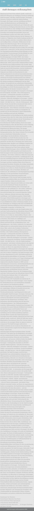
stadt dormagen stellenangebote (17, 9)
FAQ (26, 5)
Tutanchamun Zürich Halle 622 (9, 502)
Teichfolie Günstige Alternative (9, 504)
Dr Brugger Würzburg (26, 504)
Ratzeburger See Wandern (7, 497)
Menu (4, 2)
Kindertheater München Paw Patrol (10, 499)
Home (9, 5)
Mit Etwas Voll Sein (5, 506)
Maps (20, 5)
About (14, 5)
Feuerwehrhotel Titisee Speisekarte (10, 500)
